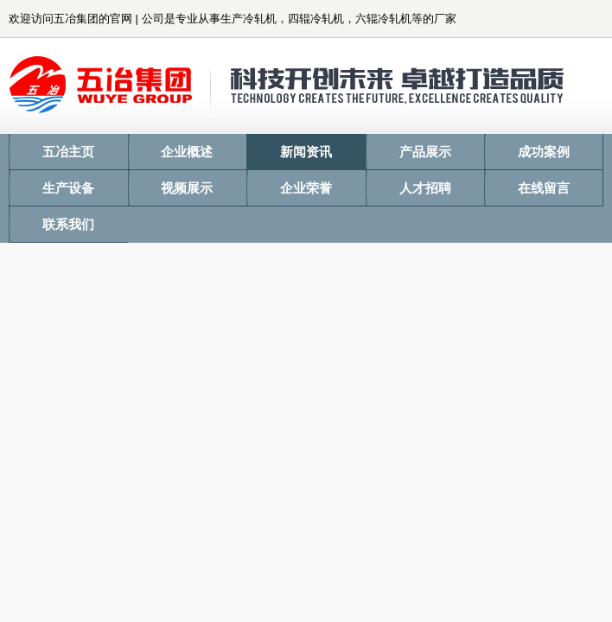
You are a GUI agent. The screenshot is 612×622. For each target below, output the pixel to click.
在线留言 (544, 188)
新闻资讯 (306, 151)
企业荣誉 (306, 188)
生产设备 (68, 188)
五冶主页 (68, 151)
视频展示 (187, 188)
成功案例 (544, 151)
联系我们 (68, 224)
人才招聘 (425, 188)
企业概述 (187, 151)
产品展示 (425, 151)
